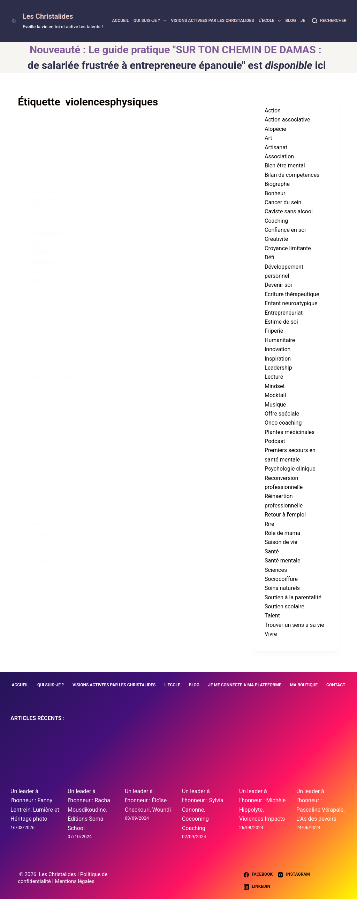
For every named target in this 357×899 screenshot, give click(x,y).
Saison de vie (281, 542)
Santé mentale (282, 560)
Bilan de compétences (292, 175)
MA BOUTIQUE (304, 685)
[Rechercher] (329, 20)
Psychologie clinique (290, 468)
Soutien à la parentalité (293, 597)
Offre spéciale (282, 413)
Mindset (275, 386)
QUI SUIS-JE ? (151, 21)
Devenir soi (278, 285)
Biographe (277, 184)
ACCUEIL (120, 20)
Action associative (287, 119)
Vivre (271, 634)
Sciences (276, 570)
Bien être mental (285, 165)
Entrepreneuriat (284, 312)
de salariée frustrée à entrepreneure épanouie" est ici (177, 65)
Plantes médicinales (289, 432)
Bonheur (275, 193)
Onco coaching (283, 422)
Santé (272, 551)
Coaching (276, 221)
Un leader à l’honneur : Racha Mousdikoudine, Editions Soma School (89, 809)
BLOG (290, 20)
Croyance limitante (288, 248)
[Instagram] (294, 874)
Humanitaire (280, 340)
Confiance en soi (285, 230)
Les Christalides (48, 16)
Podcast (275, 441)
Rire (269, 524)
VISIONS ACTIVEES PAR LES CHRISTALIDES (212, 20)
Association (279, 156)
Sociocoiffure (281, 579)
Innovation (277, 349)
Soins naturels (282, 588)
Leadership (278, 367)
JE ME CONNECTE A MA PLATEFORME (244, 685)
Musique (275, 404)
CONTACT (335, 685)
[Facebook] (258, 874)
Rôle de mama (282, 533)
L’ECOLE (271, 21)
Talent (272, 615)
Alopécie (275, 129)
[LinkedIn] (257, 886)
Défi (269, 257)
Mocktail (275, 395)
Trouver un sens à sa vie (294, 625)
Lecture (274, 376)
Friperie (274, 331)
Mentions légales (74, 881)
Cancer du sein (283, 202)
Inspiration (278, 358)
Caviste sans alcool (289, 211)
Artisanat (276, 147)
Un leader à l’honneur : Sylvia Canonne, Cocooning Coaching (202, 809)
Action (273, 110)
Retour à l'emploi (285, 514)
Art (268, 138)
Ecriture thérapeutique (292, 294)
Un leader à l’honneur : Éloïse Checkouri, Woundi (148, 800)
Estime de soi (281, 321)
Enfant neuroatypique (291, 303)
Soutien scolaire (284, 606)
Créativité (276, 239)
